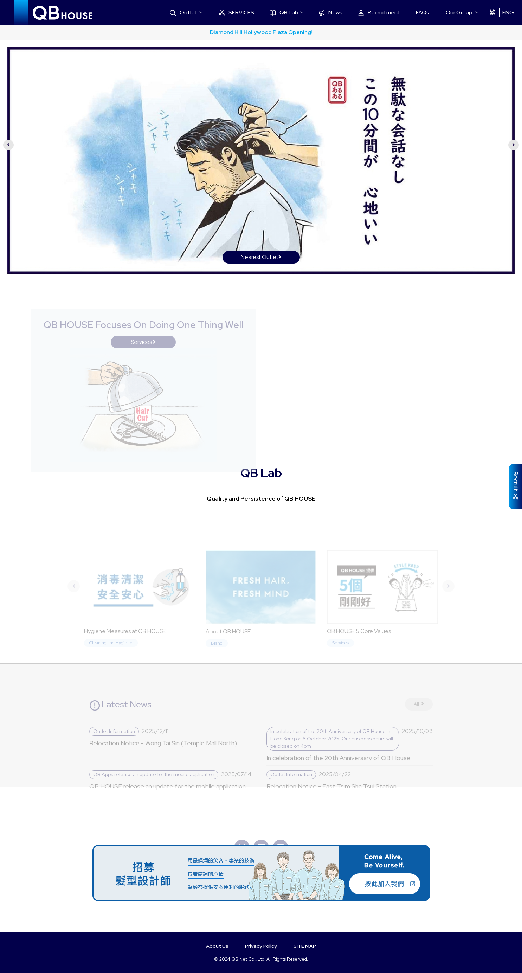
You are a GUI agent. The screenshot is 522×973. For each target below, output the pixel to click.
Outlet (184, 12)
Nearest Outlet (261, 257)
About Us (217, 946)
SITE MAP (305, 946)
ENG (508, 12)
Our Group (459, 12)
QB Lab (284, 12)
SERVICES (236, 12)
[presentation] (8, 145)
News (330, 12)
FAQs (422, 12)
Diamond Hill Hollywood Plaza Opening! (261, 32)
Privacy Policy (261, 946)
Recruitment (379, 12)
